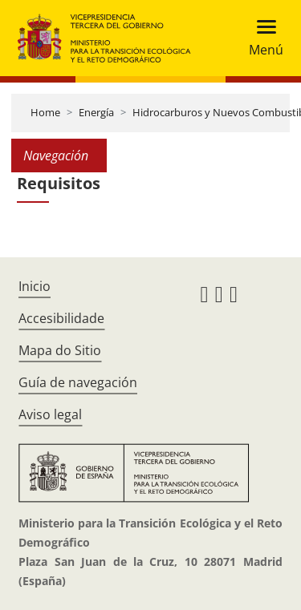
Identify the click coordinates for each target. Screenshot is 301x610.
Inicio (34, 286)
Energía (96, 112)
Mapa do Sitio (59, 350)
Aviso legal (50, 414)
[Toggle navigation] (261, 38)
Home (45, 112)
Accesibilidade (61, 318)
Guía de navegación (77, 382)
